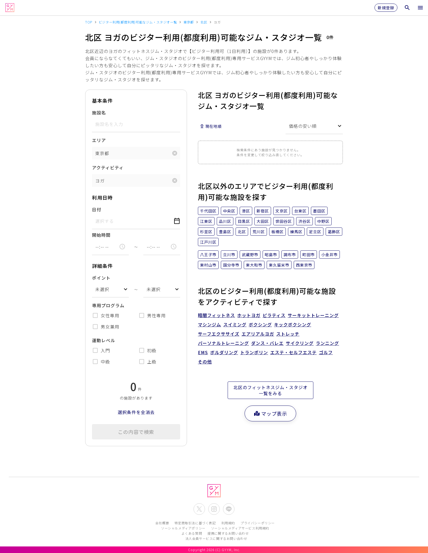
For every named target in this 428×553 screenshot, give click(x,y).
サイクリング (300, 343)
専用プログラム (108, 305)
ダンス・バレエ (267, 343)
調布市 (290, 254)
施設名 (99, 112)
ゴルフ (326, 352)
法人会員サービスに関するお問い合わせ (216, 538)
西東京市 (304, 265)
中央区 (229, 211)
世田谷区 (283, 221)
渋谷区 (304, 221)
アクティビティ (108, 167)
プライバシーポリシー (257, 523)
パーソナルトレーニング (223, 343)
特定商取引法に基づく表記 (195, 523)
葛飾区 (334, 231)
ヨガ (100, 180)
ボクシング (260, 324)
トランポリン (254, 352)
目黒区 (244, 221)
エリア (99, 140)
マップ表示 (270, 413)
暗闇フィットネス (216, 315)
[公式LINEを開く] (228, 509)
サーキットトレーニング (313, 315)
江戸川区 (208, 242)
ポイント (101, 277)
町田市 (308, 254)
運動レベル (103, 340)
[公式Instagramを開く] (214, 509)
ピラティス (274, 315)
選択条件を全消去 (136, 412)
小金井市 (329, 254)
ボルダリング (224, 352)
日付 (96, 209)
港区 (246, 211)
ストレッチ (287, 333)
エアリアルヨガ (258, 333)
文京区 (281, 211)
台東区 (300, 211)
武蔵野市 (250, 254)
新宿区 (263, 211)
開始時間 (101, 235)
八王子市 (208, 254)
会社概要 (162, 523)
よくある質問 (192, 533)
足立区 (315, 231)
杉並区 (206, 231)
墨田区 (319, 211)
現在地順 (211, 126)
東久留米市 (279, 265)
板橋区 (277, 231)
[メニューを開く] (420, 7)
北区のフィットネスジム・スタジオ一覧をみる (270, 390)
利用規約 (228, 523)
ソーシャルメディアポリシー (183, 528)
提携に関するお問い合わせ (228, 533)
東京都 (102, 153)
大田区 (263, 221)
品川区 (225, 221)
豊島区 (225, 231)
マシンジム (209, 324)
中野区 (323, 221)
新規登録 (386, 7)
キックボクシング (292, 324)
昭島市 (271, 254)
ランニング (327, 343)
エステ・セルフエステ (293, 352)
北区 (242, 231)
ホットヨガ (248, 315)
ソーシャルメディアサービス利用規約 (240, 528)
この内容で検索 (136, 431)
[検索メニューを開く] (407, 7)
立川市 (229, 254)
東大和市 (254, 265)
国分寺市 (231, 265)
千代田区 (208, 211)
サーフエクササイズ (218, 333)
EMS (203, 352)
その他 (205, 361)
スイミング (234, 324)
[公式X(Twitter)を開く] (199, 509)
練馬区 (296, 231)
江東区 (206, 221)
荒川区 (258, 231)
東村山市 (208, 265)
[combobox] (110, 289)
